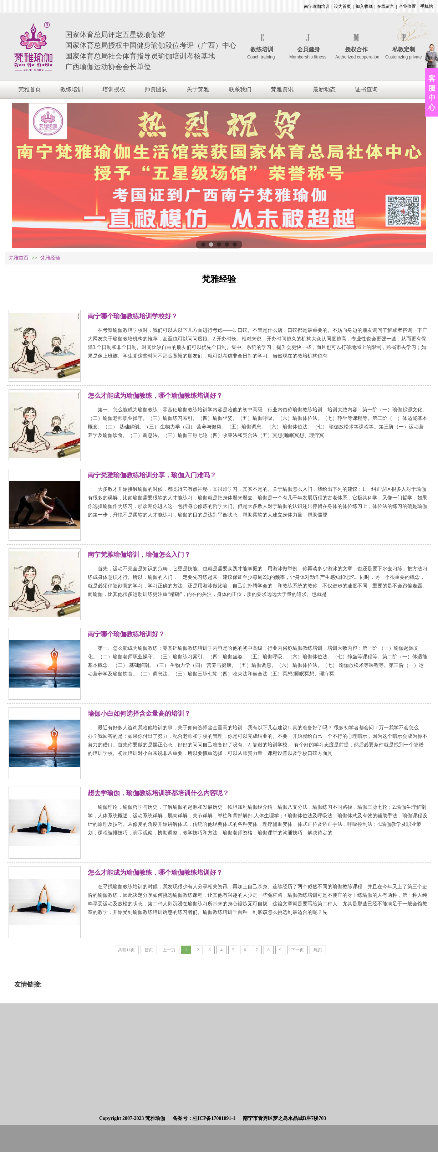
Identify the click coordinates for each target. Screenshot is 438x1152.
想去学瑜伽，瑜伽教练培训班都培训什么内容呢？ (158, 793)
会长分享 (111, 297)
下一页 (297, 949)
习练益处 (85, 297)
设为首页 (342, 6)
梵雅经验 (50, 258)
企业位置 (407, 6)
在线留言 (385, 6)
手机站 (426, 6)
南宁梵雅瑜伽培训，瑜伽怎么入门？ (139, 554)
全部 (38, 297)
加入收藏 (364, 6)
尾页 (318, 949)
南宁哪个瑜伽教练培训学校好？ (133, 316)
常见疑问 (59, 297)
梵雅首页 (19, 258)
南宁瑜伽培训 (317, 6)
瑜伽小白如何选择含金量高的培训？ (139, 713)
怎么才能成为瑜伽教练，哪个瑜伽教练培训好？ (155, 395)
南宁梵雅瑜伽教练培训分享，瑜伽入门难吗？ (152, 475)
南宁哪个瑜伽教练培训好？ (126, 634)
